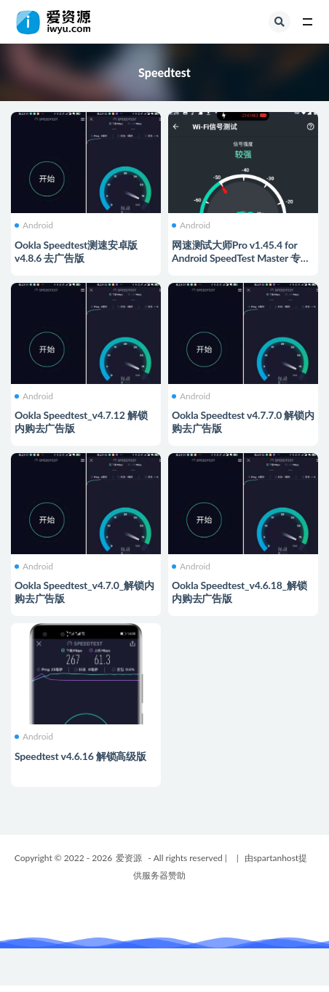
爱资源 (129, 857)
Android (34, 225)
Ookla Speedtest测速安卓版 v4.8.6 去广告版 (76, 251)
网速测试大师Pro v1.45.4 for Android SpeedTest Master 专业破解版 (241, 258)
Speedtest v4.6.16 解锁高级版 (80, 756)
